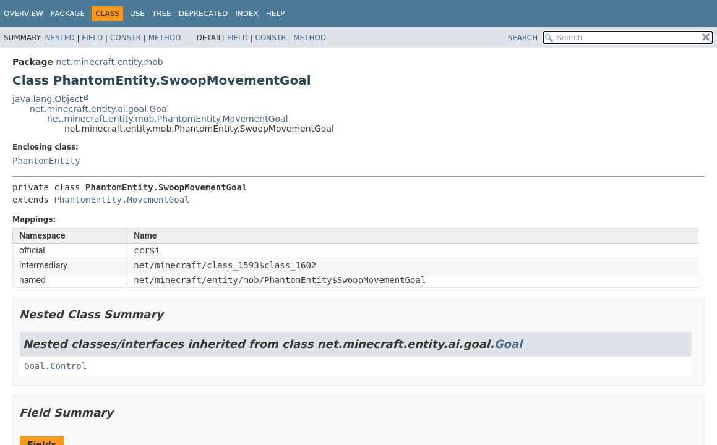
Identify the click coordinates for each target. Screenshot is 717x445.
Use (137, 13)
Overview (23, 13)
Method (164, 37)
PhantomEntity (46, 161)
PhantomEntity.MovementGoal (121, 200)
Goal (508, 343)
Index (247, 13)
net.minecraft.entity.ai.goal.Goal (99, 109)
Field (92, 37)
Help (275, 13)
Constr (125, 37)
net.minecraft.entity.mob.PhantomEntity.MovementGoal (167, 119)
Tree (161, 13)
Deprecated (203, 13)
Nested (59, 37)
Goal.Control (55, 366)
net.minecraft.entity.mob (109, 62)
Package (68, 13)
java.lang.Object (47, 99)
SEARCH (523, 37)
